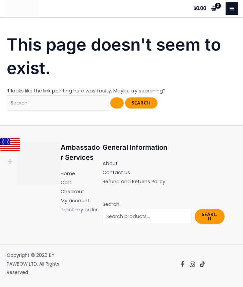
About (110, 163)
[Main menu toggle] (232, 8)
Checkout (72, 191)
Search (111, 204)
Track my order (79, 209)
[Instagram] (192, 264)
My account (75, 200)
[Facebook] (182, 264)
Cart (66, 182)
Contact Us (116, 172)
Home (68, 173)
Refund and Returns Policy (134, 181)
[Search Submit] (117, 103)
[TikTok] (202, 264)
